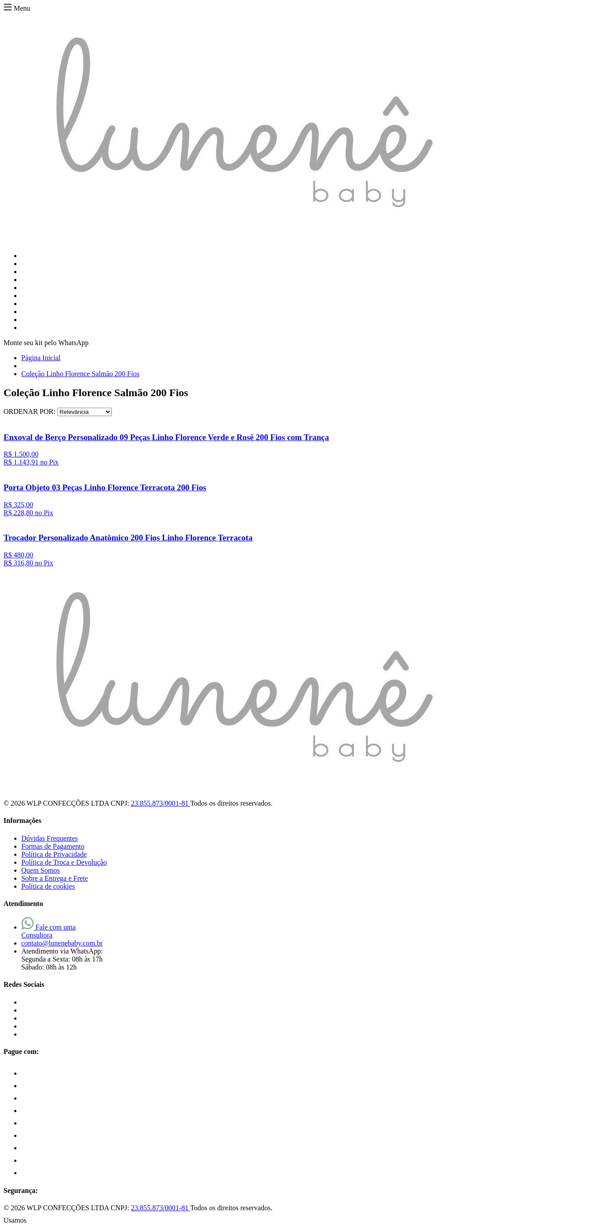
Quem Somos (40, 870)
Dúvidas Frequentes (49, 838)
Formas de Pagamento (52, 846)
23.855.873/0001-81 (160, 803)
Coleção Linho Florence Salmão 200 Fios (80, 374)
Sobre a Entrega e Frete (54, 878)
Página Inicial (40, 358)
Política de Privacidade (54, 854)
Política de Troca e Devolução (64, 862)
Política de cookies (48, 886)
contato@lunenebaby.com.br (61, 943)
